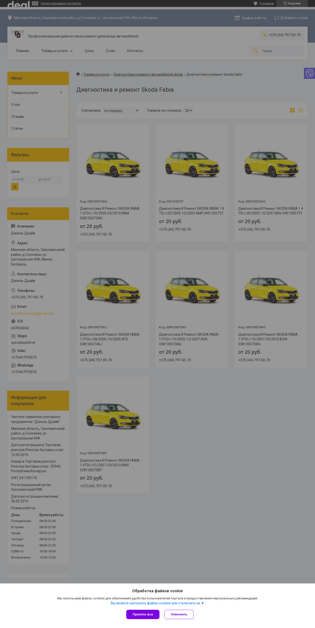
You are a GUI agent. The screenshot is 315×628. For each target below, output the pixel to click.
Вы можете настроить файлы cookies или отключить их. (156, 603)
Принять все (143, 614)
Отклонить (179, 614)
